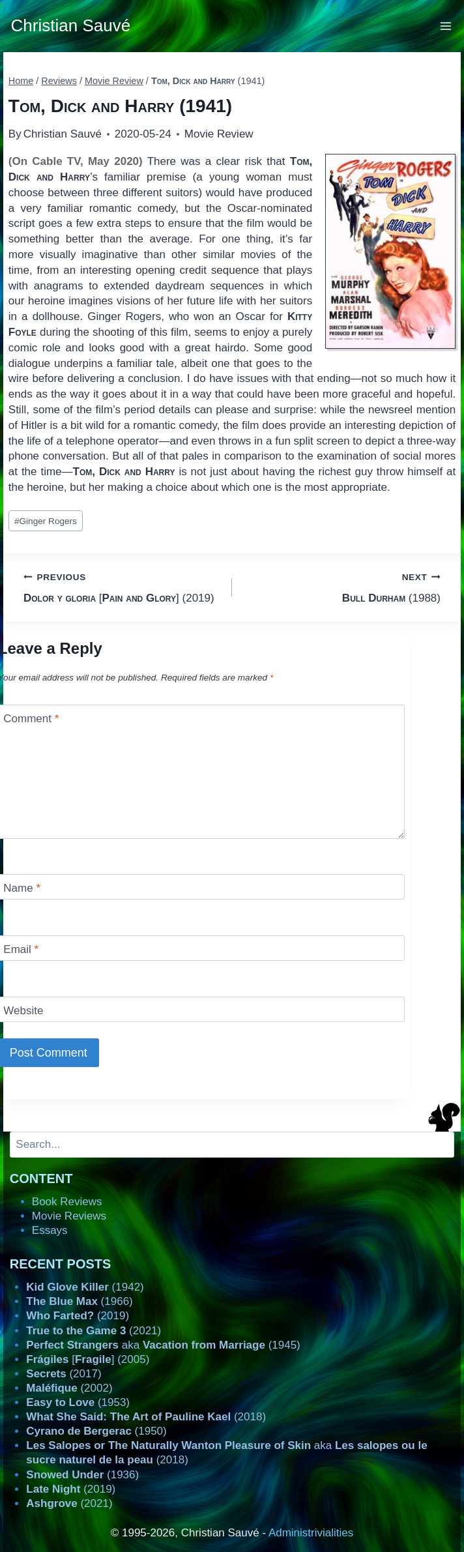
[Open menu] (446, 26)
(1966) (79, 1301)
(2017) (63, 1374)
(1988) (342, 586)
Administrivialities (310, 1533)
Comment (31, 718)
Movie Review (219, 134)
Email (20, 949)
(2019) (77, 1316)
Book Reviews (67, 1201)
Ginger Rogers (45, 521)
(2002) (69, 1388)
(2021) (93, 1331)
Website (23, 1010)
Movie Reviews (69, 1216)
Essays (50, 1230)
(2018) (146, 1417)
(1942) (84, 1287)
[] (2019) (122, 586)
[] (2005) (87, 1359)
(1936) (82, 1475)
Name (21, 888)
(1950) (96, 1431)
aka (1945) (163, 1345)
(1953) (78, 1402)
